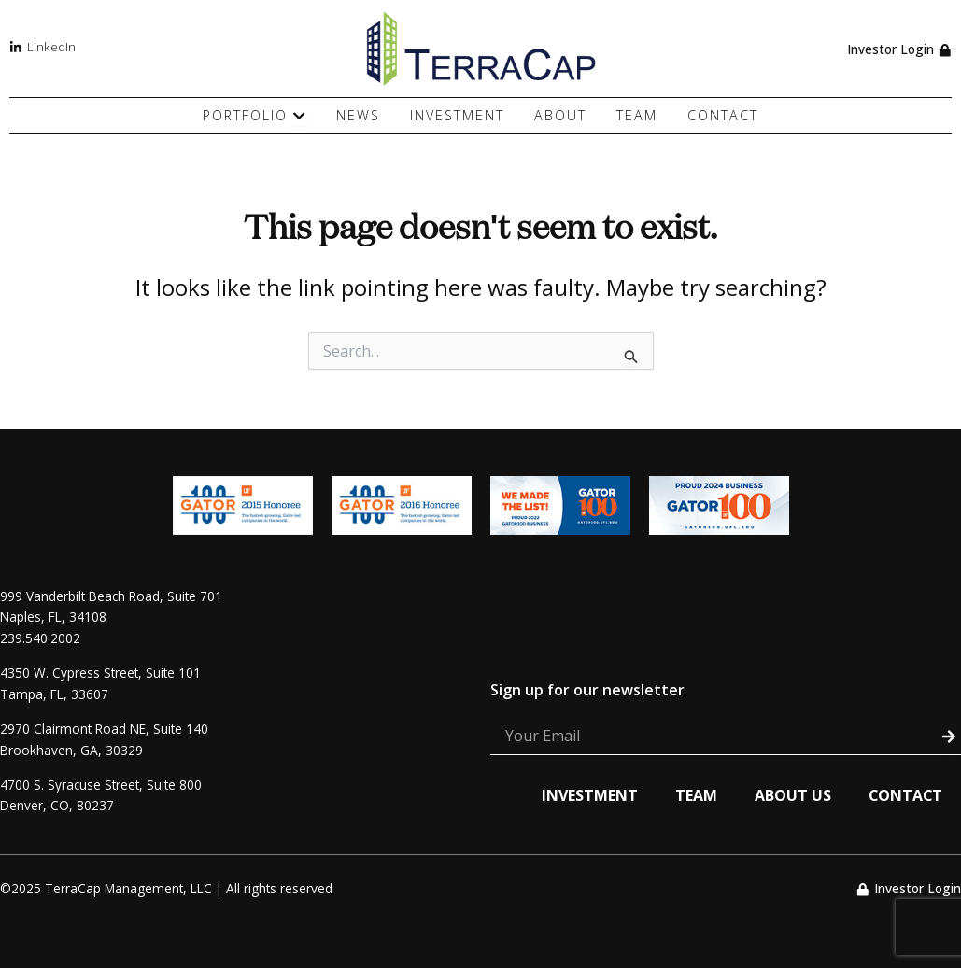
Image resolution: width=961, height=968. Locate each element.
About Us (791, 795)
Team (694, 795)
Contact (904, 795)
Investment (588, 795)
